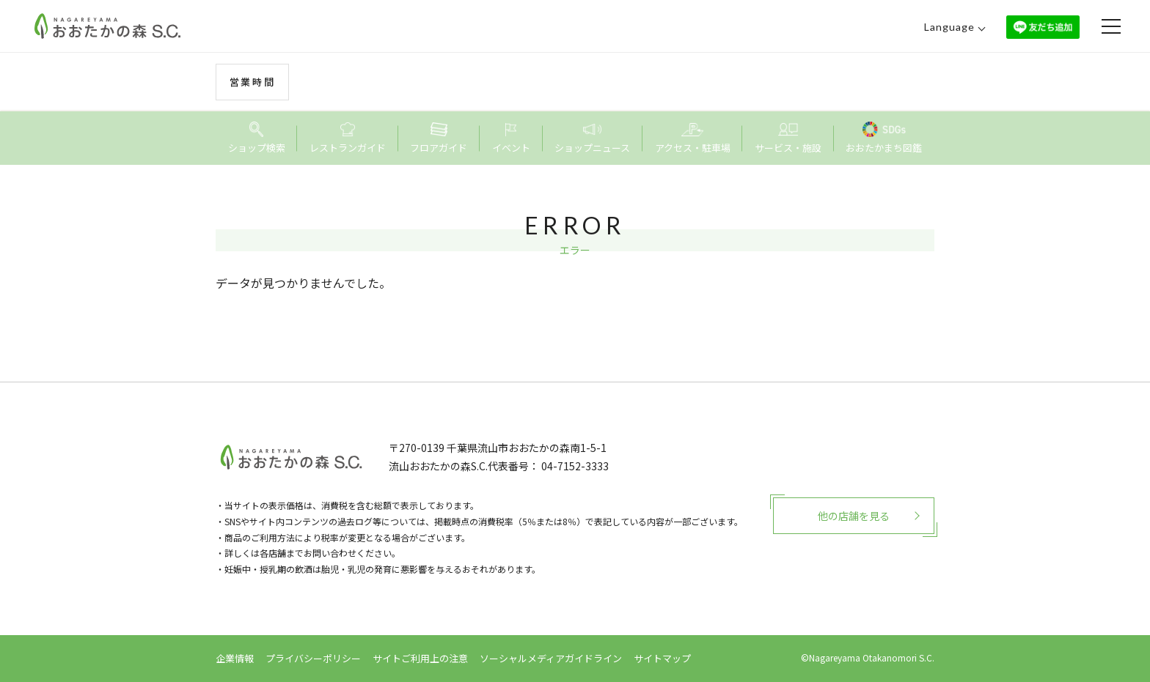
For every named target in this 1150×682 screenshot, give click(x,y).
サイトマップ (662, 658)
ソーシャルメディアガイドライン (551, 658)
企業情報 (235, 658)
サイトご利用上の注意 (420, 658)
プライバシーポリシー (313, 658)
